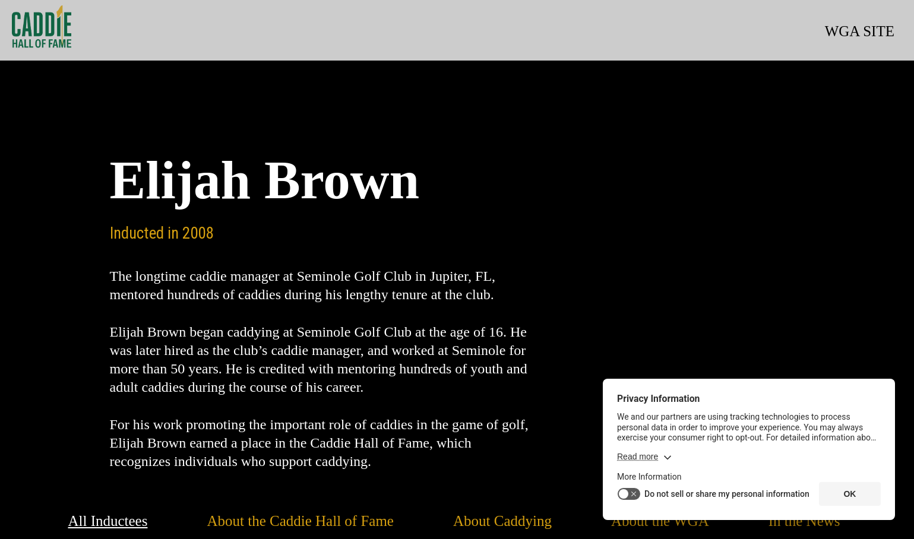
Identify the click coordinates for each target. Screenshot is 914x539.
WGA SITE (859, 31)
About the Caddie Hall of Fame (300, 521)
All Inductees (107, 521)
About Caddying (502, 521)
